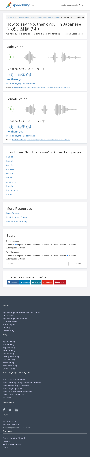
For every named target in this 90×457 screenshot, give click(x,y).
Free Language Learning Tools (72, 5)
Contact (6, 447)
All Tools (7, 397)
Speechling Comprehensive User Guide (22, 312)
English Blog (9, 347)
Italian (9, 177)
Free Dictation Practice (14, 379)
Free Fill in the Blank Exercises (17, 391)
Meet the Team (10, 321)
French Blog (8, 344)
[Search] (37, 264)
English (9, 157)
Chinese (10, 169)
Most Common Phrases (17, 217)
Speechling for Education (15, 438)
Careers (6, 441)
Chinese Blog (9, 368)
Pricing (6, 327)
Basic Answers (13, 213)
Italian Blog (8, 353)
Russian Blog (9, 359)
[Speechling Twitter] (11, 410)
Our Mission (8, 315)
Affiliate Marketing (12, 444)
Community (8, 330)
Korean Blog (8, 362)
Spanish (10, 165)
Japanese (11, 182)
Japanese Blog (10, 365)
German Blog (9, 350)
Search (78, 264)
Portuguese (12, 190)
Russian (10, 186)
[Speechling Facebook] (5, 410)
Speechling (12, 17)
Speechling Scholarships (15, 318)
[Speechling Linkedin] (18, 410)
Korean (9, 194)
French (9, 161)
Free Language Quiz (12, 388)
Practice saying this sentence (20, 83)
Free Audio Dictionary (51, 17)
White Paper (9, 324)
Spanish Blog (9, 341)
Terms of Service (11, 424)
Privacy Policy (9, 421)
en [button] (33, 5)
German (10, 173)
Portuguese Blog (11, 356)
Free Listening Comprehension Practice (22, 382)
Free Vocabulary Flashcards (16, 385)
